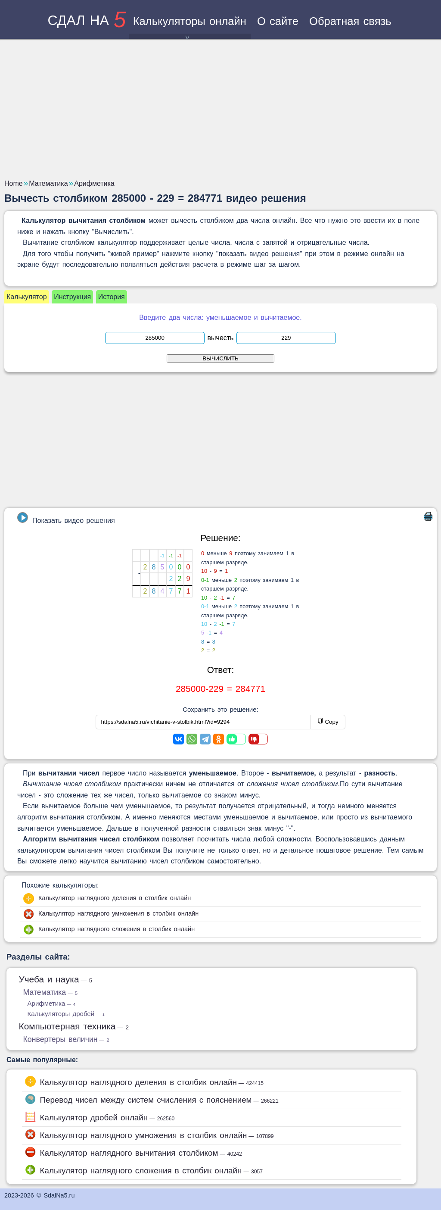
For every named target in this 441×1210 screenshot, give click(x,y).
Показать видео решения (66, 518)
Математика (50, 992)
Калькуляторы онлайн (190, 27)
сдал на (86, 20)
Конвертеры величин (66, 1039)
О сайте (277, 21)
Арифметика (52, 1003)
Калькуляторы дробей (66, 1013)
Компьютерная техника (74, 1026)
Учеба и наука (56, 979)
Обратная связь (350, 21)
